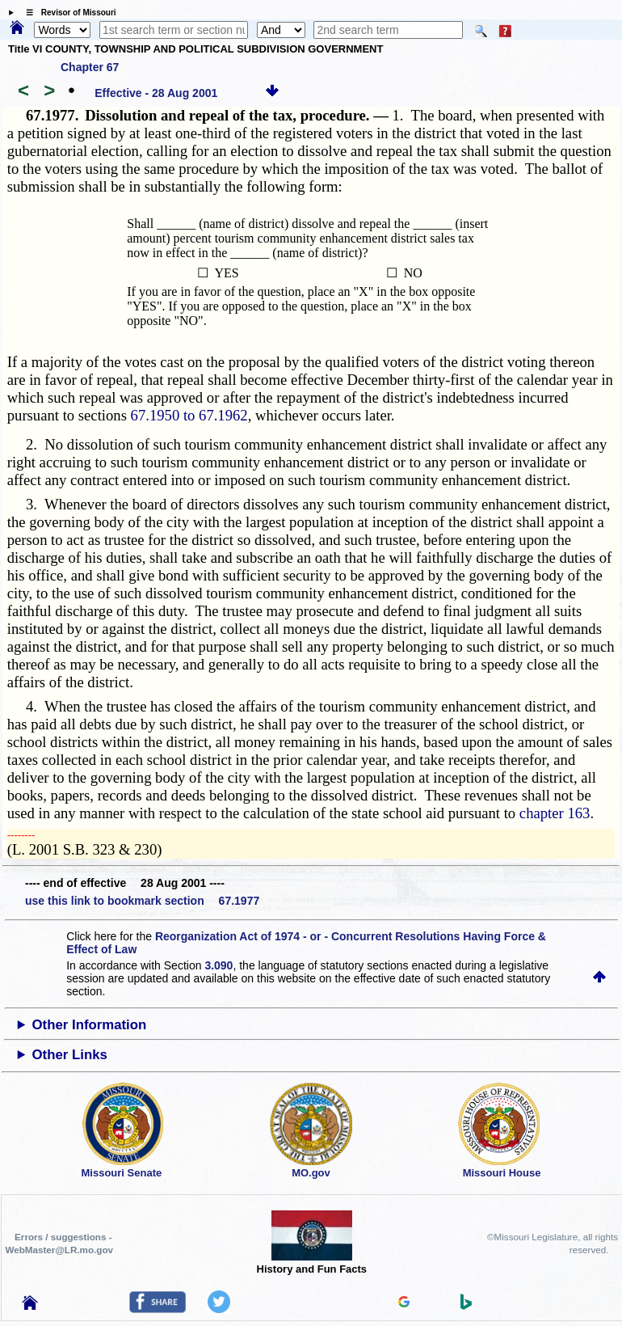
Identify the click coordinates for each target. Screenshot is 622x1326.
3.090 (218, 965)
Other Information (89, 1025)
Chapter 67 (90, 67)
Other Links (69, 1054)
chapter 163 (554, 812)
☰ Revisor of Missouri (67, 12)
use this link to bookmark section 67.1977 (142, 900)
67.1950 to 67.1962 (189, 415)
